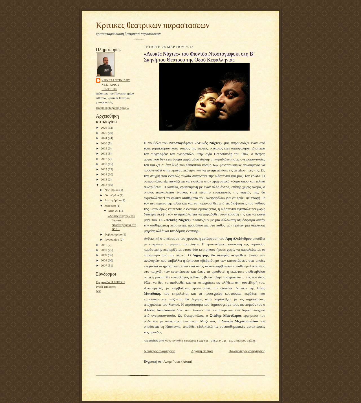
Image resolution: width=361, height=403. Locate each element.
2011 (104, 244)
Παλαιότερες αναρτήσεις (247, 351)
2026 (104, 127)
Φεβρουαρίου (114, 234)
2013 (104, 179)
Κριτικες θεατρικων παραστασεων (153, 25)
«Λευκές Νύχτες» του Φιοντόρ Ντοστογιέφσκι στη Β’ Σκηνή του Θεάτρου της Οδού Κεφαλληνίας (199, 57)
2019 (104, 148)
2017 (104, 158)
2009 (104, 255)
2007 (104, 265)
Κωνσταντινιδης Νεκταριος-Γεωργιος (116, 85)
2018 (104, 153)
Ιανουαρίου (112, 239)
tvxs (98, 290)
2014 (104, 174)
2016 (104, 164)
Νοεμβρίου (112, 189)
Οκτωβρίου (112, 195)
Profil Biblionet (106, 286)
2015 (104, 169)
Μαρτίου (111, 205)
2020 (104, 143)
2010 (104, 250)
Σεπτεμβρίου (113, 200)
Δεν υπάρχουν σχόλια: (242, 340)
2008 (104, 260)
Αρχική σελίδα (202, 351)
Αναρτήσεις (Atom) (177, 361)
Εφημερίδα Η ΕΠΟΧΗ (110, 282)
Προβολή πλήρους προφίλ (112, 107)
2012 (104, 184)
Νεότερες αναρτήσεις (159, 351)
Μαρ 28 (113, 210)
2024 (104, 138)
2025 (104, 133)
